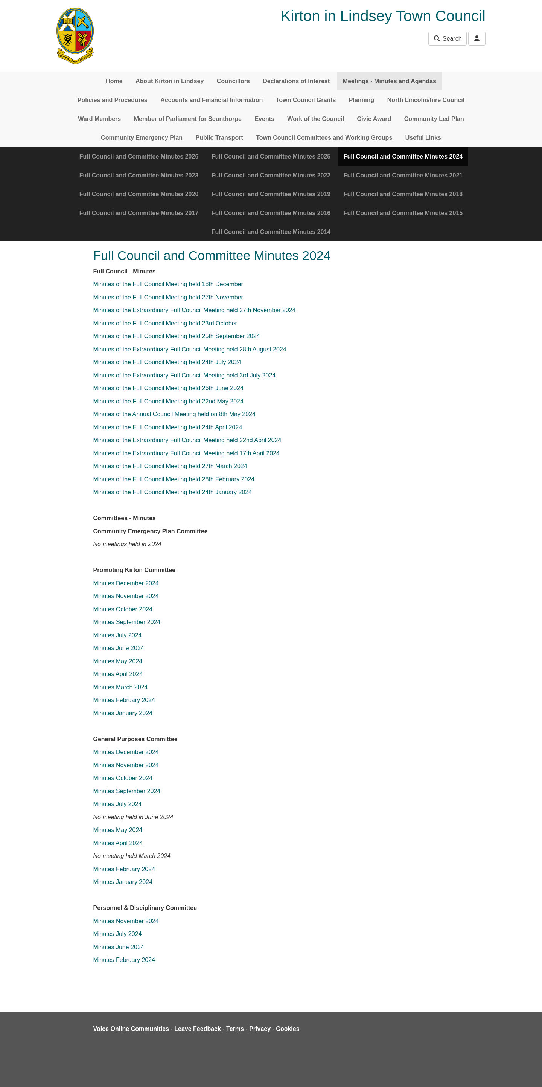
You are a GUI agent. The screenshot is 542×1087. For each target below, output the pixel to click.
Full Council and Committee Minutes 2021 (403, 175)
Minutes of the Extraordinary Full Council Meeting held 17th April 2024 (186, 453)
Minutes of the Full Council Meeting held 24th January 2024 (172, 492)
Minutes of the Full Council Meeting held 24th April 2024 (168, 427)
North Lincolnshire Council (425, 100)
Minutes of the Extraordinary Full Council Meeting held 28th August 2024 (189, 349)
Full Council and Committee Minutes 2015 (403, 213)
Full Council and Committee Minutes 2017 (139, 213)
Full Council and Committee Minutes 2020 (139, 194)
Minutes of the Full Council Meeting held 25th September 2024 (176, 336)
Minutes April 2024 (118, 674)
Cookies (287, 1029)
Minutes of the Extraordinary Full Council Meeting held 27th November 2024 (195, 310)
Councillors (233, 81)
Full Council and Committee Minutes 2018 (403, 194)
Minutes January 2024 (122, 713)
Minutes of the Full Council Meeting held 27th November (169, 297)
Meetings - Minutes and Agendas (389, 81)
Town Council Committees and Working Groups (324, 137)
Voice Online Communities (131, 1029)
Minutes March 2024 (120, 687)
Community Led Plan (434, 119)
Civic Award (374, 119)
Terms (235, 1029)
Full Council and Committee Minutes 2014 (271, 232)
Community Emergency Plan (142, 137)
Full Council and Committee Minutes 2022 (271, 175)
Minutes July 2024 (117, 635)
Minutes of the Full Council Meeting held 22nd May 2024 (168, 401)
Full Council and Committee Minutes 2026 (139, 156)
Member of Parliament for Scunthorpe (188, 119)
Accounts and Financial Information (211, 100)
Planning (362, 100)
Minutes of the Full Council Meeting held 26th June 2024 (168, 388)
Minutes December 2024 (126, 583)
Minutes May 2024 (118, 661)
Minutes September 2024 (127, 622)
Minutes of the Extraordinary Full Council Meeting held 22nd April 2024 (187, 440)
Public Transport (219, 137)
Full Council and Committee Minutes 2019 (271, 194)
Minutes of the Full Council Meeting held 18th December (169, 284)
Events (264, 119)
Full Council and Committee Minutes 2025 (271, 156)
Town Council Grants (306, 100)
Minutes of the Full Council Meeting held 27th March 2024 (171, 466)
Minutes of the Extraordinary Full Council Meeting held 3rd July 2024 (184, 375)
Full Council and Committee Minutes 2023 (139, 175)
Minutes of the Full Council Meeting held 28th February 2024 (174, 479)
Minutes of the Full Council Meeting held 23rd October (165, 323)
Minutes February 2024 (124, 700)
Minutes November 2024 (126, 596)
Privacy (260, 1029)
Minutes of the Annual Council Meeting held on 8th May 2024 (174, 414)
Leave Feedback (197, 1029)
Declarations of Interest (296, 81)
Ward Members (99, 119)
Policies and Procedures (113, 100)
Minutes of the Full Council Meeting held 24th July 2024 (167, 362)
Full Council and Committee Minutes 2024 (403, 156)
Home (114, 81)
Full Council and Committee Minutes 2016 (271, 213)
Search (447, 38)
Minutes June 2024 (119, 648)
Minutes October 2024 (122, 609)
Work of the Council (315, 119)
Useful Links (423, 137)
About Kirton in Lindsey (170, 81)
